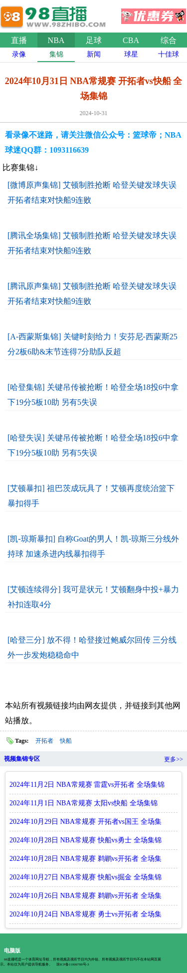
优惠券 (153, 13)
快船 (66, 740)
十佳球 (168, 54)
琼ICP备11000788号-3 (72, 964)
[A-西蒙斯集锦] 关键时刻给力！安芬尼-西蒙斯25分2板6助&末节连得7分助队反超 (92, 344)
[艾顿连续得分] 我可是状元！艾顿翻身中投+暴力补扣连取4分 (93, 597)
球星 (131, 54)
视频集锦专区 (22, 758)
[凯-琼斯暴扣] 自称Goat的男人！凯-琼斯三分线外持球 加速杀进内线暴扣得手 (93, 546)
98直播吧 (55, 14)
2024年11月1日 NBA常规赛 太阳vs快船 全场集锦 (83, 803)
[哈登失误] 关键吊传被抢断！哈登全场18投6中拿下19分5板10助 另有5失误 (93, 445)
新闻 (94, 54)
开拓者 (44, 740)
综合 (169, 40)
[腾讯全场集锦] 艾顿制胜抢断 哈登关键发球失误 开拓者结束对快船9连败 (92, 243)
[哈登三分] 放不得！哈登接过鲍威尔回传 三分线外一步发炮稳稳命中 (92, 647)
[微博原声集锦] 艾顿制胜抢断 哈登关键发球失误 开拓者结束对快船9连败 (92, 192)
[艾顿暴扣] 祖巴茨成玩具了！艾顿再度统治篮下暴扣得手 (91, 496)
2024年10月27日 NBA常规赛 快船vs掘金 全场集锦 (85, 877)
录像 (19, 54)
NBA (56, 40)
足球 (94, 40)
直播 (19, 40)
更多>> (173, 759)
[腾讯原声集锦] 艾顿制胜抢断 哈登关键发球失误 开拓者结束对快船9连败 (92, 293)
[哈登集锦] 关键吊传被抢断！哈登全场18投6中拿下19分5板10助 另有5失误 (93, 394)
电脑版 (12, 950)
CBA (131, 40)
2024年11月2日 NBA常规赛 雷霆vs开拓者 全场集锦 (87, 784)
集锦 (56, 54)
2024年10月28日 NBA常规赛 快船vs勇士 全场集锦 (85, 840)
